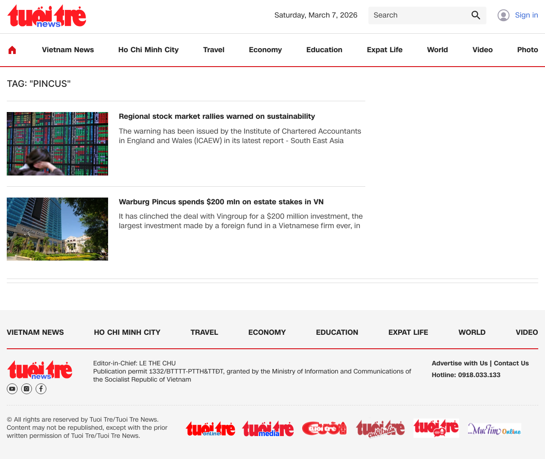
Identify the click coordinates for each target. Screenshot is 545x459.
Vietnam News (68, 50)
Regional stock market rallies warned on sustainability (217, 117)
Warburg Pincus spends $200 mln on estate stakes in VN (221, 202)
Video (482, 50)
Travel (213, 50)
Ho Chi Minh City (148, 50)
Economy (265, 50)
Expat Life (385, 50)
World (437, 50)
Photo (528, 50)
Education (324, 50)
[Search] (427, 15)
